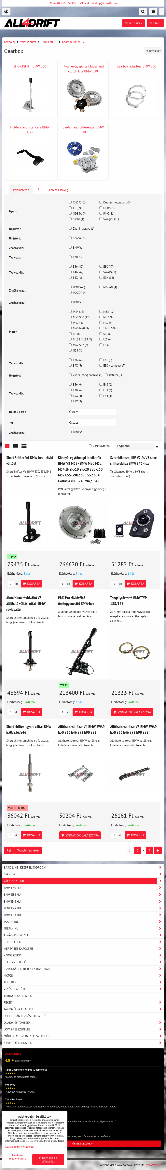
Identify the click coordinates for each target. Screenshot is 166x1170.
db (12, 583)
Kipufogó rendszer (84, 1043)
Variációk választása (132, 712)
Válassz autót (84, 881)
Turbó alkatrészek (18, 996)
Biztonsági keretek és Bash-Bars (84, 969)
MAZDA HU (84, 921)
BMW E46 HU (84, 901)
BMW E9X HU (84, 908)
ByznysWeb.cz (153, 1165)
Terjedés (84, 982)
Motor (84, 975)
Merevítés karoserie (84, 948)
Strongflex (84, 942)
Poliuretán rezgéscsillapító (25, 1016)
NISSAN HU (84, 928)
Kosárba (31, 583)
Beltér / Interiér (84, 962)
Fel (9, 850)
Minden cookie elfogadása (48, 1159)
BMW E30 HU (84, 888)
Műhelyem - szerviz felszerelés (84, 1036)
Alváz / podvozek (84, 935)
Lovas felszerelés (84, 1029)
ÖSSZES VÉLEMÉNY (83, 1143)
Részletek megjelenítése (17, 1157)
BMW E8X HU (84, 915)
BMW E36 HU (84, 894)
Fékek (84, 1002)
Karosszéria (84, 955)
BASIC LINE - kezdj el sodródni (84, 867)
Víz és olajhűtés (84, 989)
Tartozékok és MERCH (84, 1009)
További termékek (28, 850)
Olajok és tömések (84, 1022)
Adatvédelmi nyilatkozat (19, 1146)
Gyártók (84, 874)
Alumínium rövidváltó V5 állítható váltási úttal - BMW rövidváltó (26, 603)
